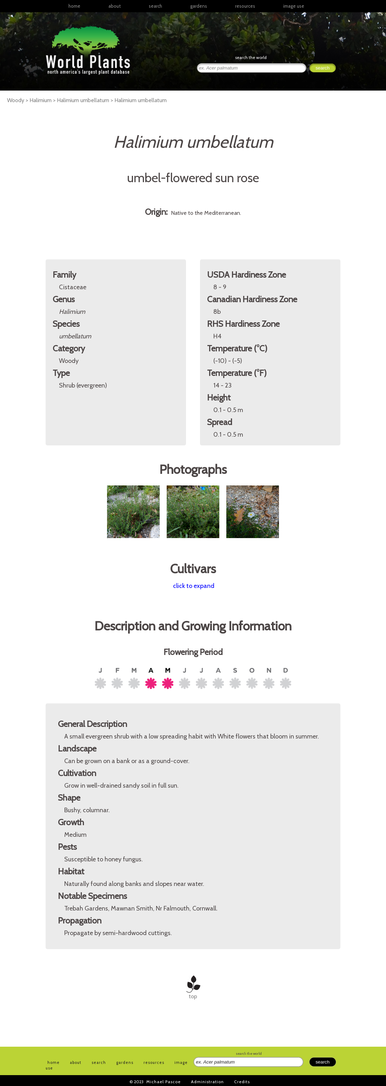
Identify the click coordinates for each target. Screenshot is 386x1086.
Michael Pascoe (163, 1081)
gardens (198, 6)
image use (293, 6)
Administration (207, 1081)
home (74, 6)
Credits (242, 1081)
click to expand (193, 586)
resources (154, 1062)
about (114, 6)
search (155, 6)
